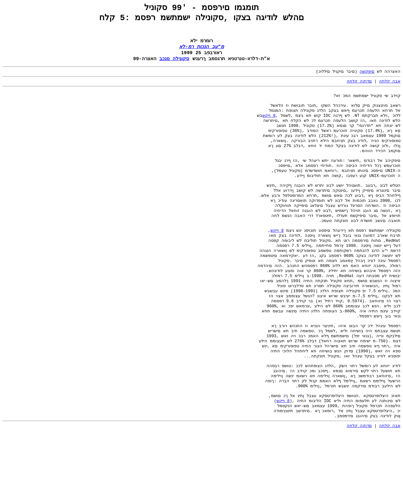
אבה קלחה (389, 87)
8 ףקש (268, 125)
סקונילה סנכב (174, 63)
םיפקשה (367, 76)
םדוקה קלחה (359, 87)
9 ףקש (277, 256)
